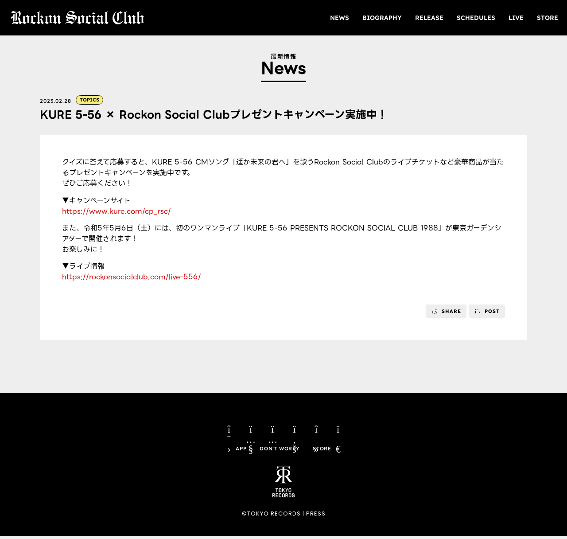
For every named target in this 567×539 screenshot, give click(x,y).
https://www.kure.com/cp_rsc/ (116, 211)
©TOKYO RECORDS (271, 516)
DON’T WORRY (279, 451)
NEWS (339, 18)
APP (240, 451)
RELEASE (429, 18)
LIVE (516, 18)
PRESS (316, 516)
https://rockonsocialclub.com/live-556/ (131, 277)
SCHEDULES (476, 18)
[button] (446, 311)
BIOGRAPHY (382, 18)
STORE (547, 18)
